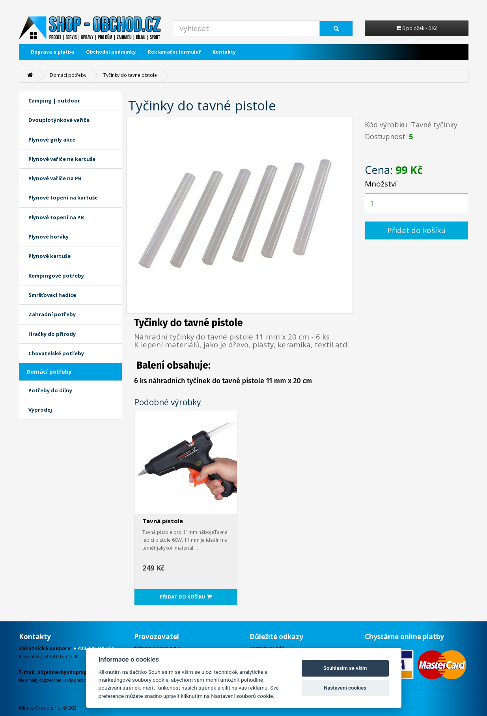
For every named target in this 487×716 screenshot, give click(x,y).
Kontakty (224, 51)
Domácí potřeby (68, 75)
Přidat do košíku (416, 230)
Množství (381, 184)
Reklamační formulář (174, 51)
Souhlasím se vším (345, 668)
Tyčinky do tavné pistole (130, 75)
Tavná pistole (162, 521)
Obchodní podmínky (111, 51)
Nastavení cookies (345, 688)
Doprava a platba (52, 51)
